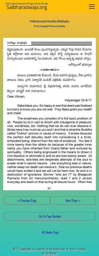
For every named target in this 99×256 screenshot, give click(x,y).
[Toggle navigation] (92, 6)
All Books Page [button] (50, 232)
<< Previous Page (26, 200)
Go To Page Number (50, 216)
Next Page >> (73, 200)
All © (22, 249)
